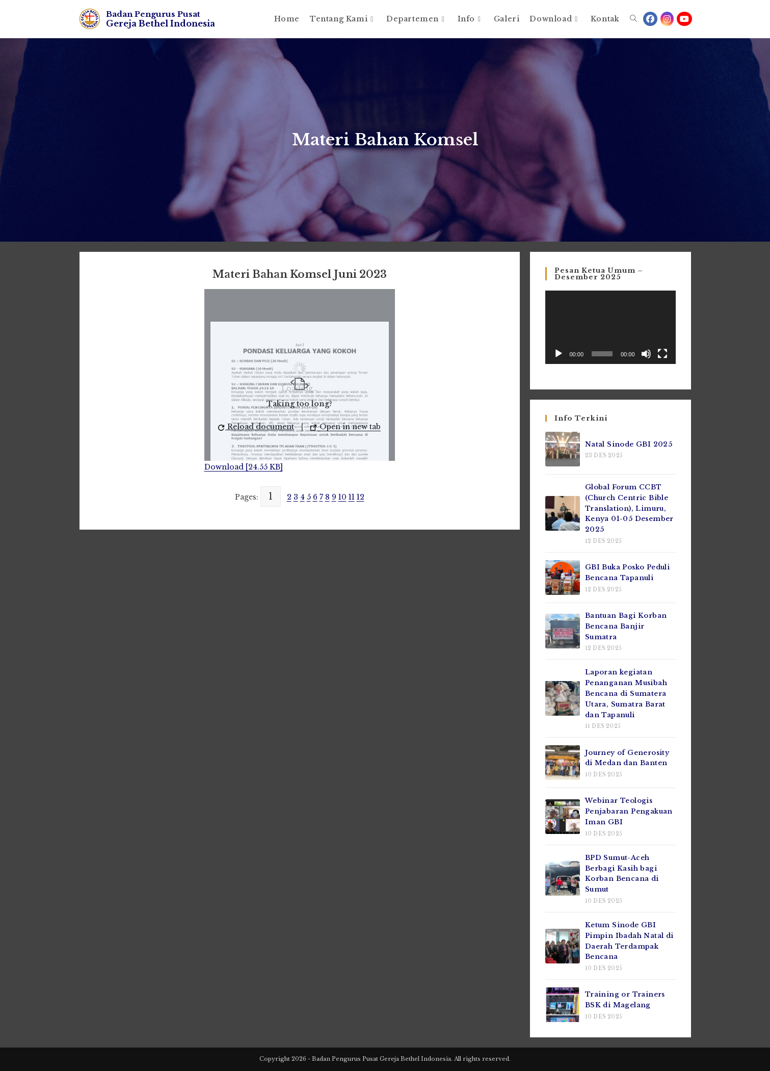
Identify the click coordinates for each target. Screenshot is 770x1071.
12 (360, 497)
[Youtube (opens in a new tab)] (684, 19)
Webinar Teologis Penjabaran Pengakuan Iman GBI (629, 811)
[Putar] (558, 354)
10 (342, 497)
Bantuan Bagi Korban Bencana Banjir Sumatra (626, 626)
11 (352, 497)
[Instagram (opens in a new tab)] (667, 19)
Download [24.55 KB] (243, 467)
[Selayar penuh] (662, 354)
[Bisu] (646, 354)
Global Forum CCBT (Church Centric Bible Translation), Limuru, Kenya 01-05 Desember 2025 (629, 508)
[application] (610, 327)
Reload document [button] (256, 426)
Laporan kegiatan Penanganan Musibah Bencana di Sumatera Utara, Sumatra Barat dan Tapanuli (626, 693)
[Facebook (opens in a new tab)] (650, 19)
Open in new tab (345, 426)
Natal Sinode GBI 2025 (628, 444)
